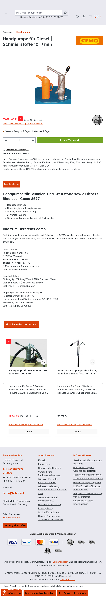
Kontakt (42, 460)
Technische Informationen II (88, 478)
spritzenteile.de (67, 579)
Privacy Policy (45, 508)
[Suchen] (65, 20)
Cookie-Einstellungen (49, 512)
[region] (53, 91)
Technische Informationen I (87, 474)
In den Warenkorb (70, 147)
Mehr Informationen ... (13, 589)
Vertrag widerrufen (15, 525)
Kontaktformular (11, 517)
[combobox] (38, 20)
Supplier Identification (49, 468)
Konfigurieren (13, 593)
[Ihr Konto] (84, 24)
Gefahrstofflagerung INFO (87, 482)
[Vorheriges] (3, 391)
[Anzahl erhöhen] (33, 147)
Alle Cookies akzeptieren (72, 593)
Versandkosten (60, 561)
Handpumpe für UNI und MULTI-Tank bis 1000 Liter (28, 379)
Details (28, 438)
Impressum (44, 464)
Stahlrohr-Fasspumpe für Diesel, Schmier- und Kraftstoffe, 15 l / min (77, 379)
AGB (40, 493)
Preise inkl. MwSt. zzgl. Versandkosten (23, 130)
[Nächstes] (102, 391)
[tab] (11, 191)
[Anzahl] (19, 147)
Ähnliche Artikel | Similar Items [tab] (22, 331)
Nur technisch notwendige (39, 593)
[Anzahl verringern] (6, 147)
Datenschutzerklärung (50, 504)
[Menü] (6, 20)
